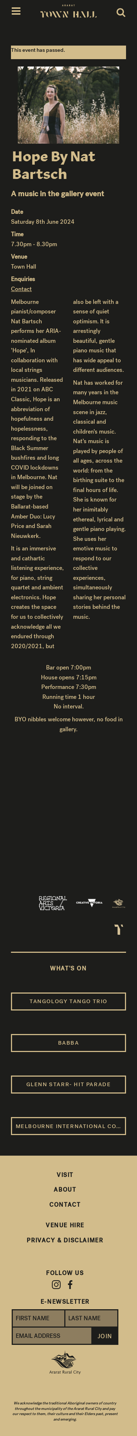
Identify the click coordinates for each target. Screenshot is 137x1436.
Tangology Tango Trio (68, 1001)
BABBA (68, 1043)
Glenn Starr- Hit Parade (68, 1084)
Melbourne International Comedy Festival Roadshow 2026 (71, 1126)
